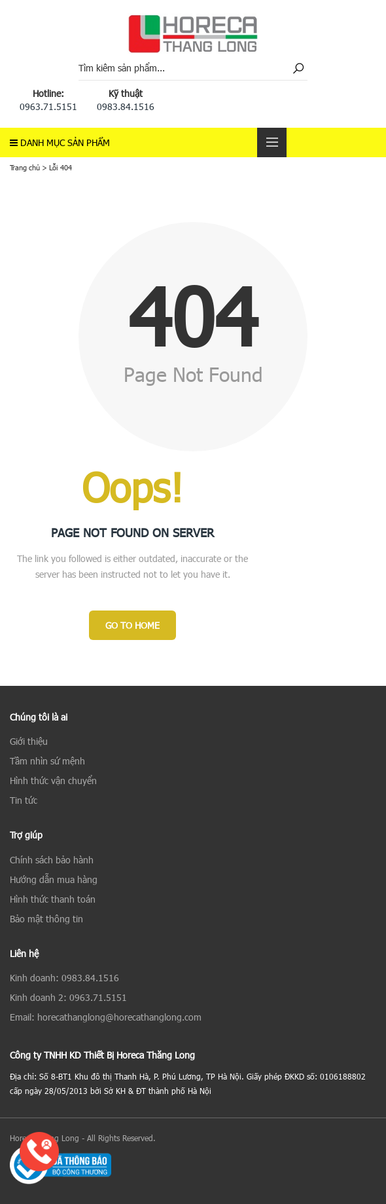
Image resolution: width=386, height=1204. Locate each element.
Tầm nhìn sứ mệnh (47, 761)
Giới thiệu (29, 741)
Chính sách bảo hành (52, 860)
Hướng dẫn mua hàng (53, 879)
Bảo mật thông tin (46, 918)
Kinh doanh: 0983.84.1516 (64, 977)
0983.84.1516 (125, 106)
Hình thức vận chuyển (53, 780)
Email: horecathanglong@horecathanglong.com (106, 1017)
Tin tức (23, 800)
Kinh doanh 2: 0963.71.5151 (68, 997)
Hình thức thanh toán (53, 899)
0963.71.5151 (48, 106)
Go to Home (132, 625)
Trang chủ (25, 167)
